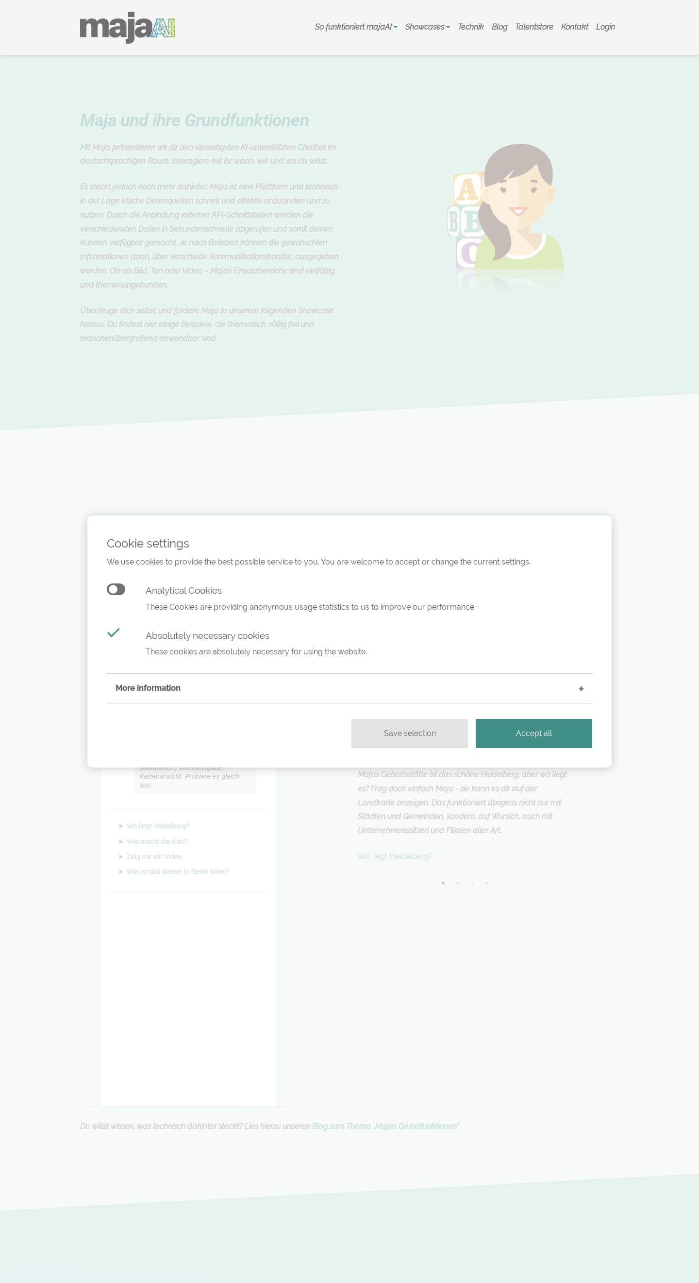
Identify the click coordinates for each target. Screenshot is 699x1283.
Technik (471, 27)
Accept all (534, 733)
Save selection (410, 733)
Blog (499, 27)
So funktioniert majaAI (354, 27)
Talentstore (534, 27)
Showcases (425, 27)
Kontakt (574, 27)
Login (605, 27)
